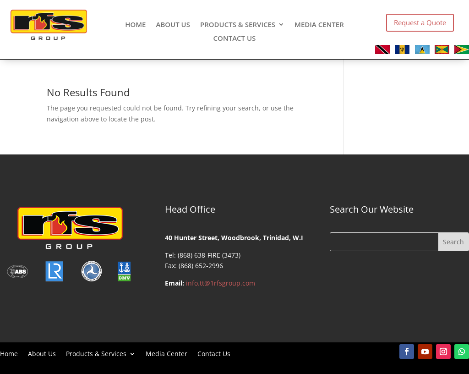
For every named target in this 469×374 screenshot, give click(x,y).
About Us (173, 25)
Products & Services (237, 25)
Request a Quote (420, 22)
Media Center (319, 25)
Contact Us (234, 39)
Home (135, 25)
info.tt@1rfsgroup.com (220, 283)
